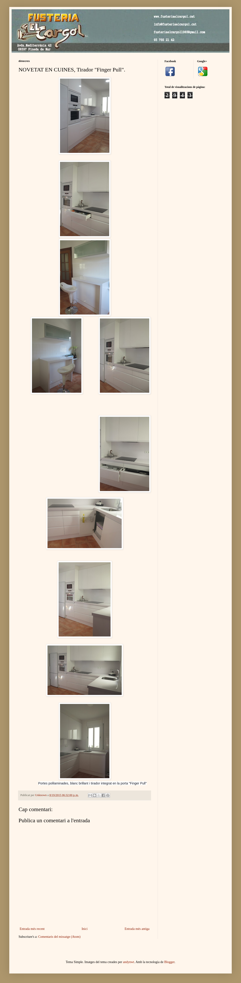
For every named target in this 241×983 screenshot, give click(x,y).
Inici (85, 929)
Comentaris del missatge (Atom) (59, 936)
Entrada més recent (32, 929)
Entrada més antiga (137, 929)
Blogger (169, 962)
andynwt (128, 962)
